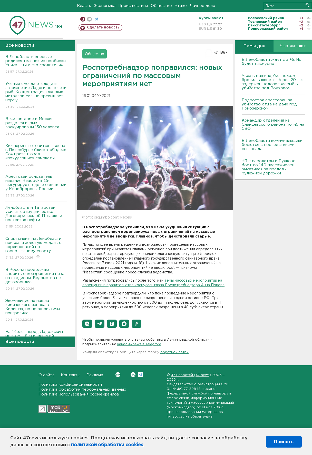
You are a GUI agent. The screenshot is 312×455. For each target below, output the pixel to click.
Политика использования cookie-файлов (78, 394)
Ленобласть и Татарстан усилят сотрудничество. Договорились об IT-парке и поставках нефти (36, 217)
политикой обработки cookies (107, 445)
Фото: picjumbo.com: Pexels (107, 217)
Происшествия (133, 5)
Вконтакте (117, 374)
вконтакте (89, 19)
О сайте (46, 375)
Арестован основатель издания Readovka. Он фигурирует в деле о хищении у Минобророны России (36, 186)
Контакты (70, 375)
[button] (87, 324)
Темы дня (254, 46)
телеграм (96, 19)
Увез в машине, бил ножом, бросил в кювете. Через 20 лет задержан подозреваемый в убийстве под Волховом (273, 82)
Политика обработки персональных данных (82, 389)
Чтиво (181, 5)
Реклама (94, 375)
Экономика (104, 5)
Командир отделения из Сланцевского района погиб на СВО (273, 124)
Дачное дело (202, 5)
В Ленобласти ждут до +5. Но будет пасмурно (271, 61)
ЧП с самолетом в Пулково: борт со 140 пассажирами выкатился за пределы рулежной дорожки (269, 167)
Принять (284, 441)
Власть (84, 5)
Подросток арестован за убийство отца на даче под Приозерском (269, 104)
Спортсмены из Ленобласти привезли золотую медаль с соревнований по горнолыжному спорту (36, 248)
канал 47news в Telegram (139, 344)
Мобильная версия (82, 19)
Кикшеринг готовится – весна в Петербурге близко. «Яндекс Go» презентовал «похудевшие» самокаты (36, 155)
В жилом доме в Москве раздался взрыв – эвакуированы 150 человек (36, 126)
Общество (161, 5)
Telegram (140, 374)
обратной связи (174, 352)
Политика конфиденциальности (70, 384)
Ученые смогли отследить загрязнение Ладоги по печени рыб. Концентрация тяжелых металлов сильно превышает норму (36, 95)
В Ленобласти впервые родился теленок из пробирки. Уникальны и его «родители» (36, 64)
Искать (307, 5)
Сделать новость (103, 27)
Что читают (293, 46)
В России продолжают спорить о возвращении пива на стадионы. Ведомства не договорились (36, 279)
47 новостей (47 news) (191, 375)
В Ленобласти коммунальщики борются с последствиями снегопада (272, 145)
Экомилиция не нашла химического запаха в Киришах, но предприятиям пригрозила (36, 310)
